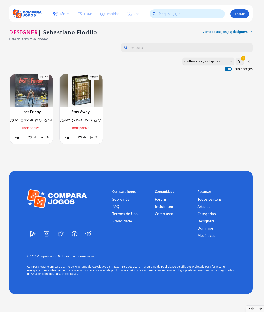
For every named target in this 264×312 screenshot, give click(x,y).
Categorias (206, 213)
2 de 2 (255, 309)
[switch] (228, 69)
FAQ (115, 206)
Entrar (240, 14)
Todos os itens (209, 199)
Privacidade (122, 221)
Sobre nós (120, 199)
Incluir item (164, 206)
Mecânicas (206, 235)
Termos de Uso (125, 213)
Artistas (203, 206)
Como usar (164, 213)
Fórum (160, 199)
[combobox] (208, 61)
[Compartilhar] (249, 61)
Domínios (205, 228)
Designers (206, 221)
